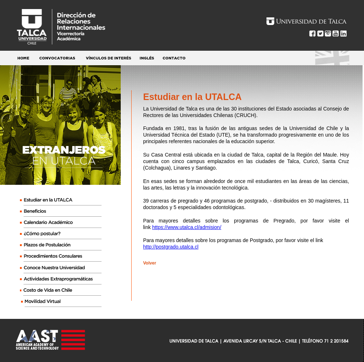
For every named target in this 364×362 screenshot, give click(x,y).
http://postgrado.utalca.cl (171, 247)
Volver (149, 263)
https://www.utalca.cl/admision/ (187, 227)
